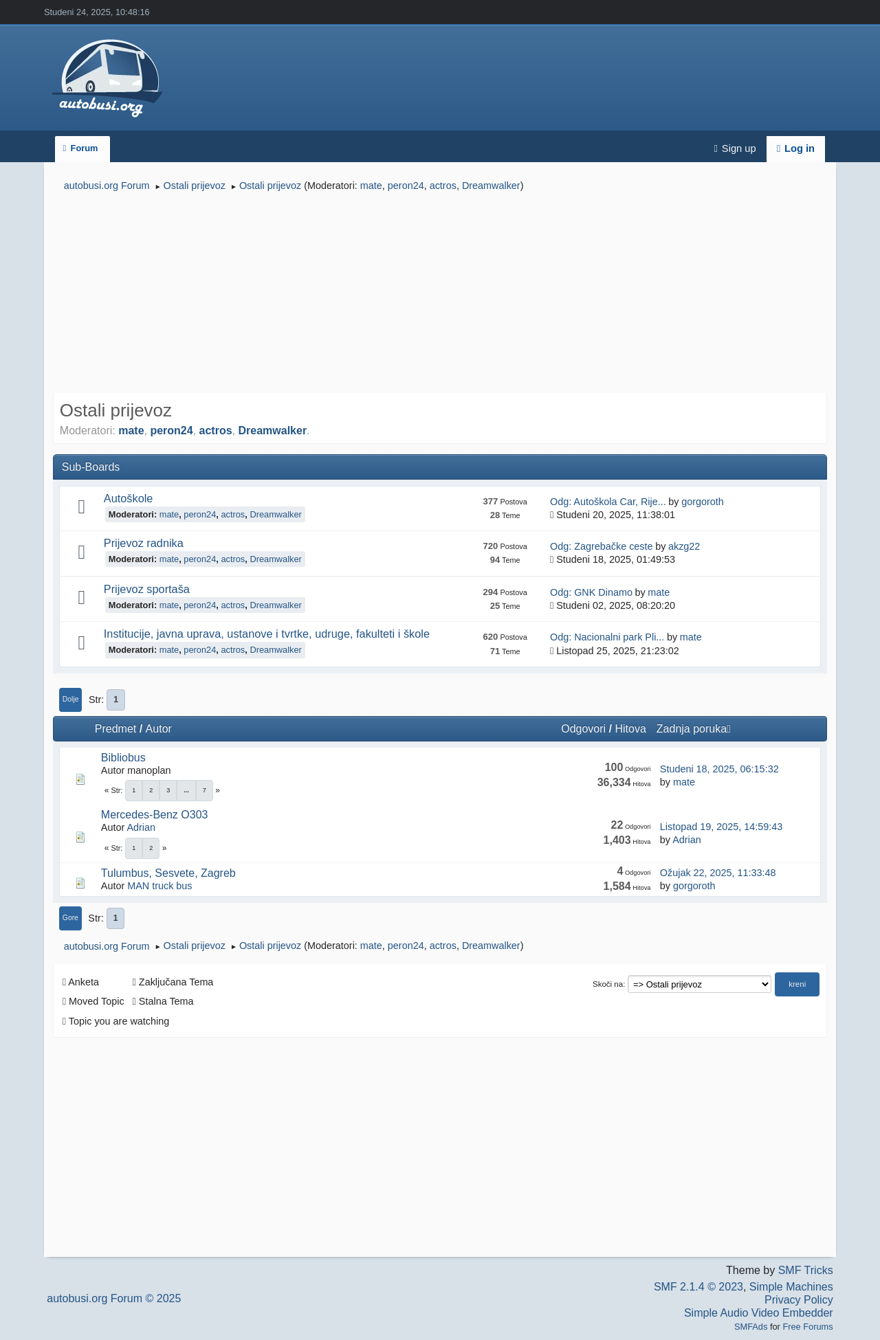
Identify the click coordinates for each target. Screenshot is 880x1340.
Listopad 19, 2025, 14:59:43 (721, 826)
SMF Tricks (805, 1270)
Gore (70, 918)
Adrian (140, 827)
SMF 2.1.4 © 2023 (698, 1287)
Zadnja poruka (694, 729)
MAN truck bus (159, 885)
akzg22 (684, 546)
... (186, 790)
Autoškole (128, 498)
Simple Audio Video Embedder (758, 1313)
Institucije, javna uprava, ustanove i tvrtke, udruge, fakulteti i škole (267, 633)
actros (443, 185)
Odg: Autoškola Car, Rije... (608, 501)
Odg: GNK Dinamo (591, 592)
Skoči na (608, 984)
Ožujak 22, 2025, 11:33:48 (718, 872)
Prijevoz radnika (144, 543)
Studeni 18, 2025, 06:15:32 (719, 768)
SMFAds (750, 1326)
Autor (159, 729)
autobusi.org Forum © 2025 (114, 1298)
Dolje (71, 699)
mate (371, 185)
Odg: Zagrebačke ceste (601, 546)
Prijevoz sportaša (147, 589)
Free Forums (807, 1326)
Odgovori (583, 729)
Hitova (630, 729)
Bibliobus (123, 757)
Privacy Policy (798, 1300)
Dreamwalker (491, 185)
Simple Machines (791, 1287)
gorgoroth (702, 501)
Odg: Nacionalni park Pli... (607, 637)
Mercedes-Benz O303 (154, 814)
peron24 (406, 185)
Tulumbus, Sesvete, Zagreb (168, 873)
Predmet (115, 729)
